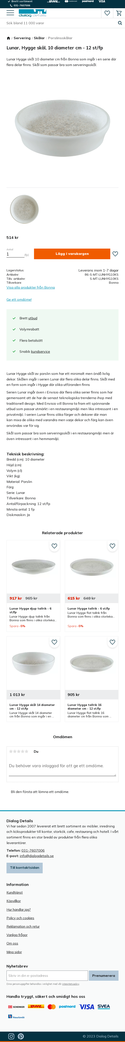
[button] (10, 13)
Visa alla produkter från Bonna (30, 287)
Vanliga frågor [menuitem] (17, 935)
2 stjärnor (15, 751)
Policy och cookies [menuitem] (20, 918)
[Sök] (120, 23)
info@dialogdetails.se (37, 856)
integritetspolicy (70, 983)
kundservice (40, 351)
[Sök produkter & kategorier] (60, 23)
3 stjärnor (19, 751)
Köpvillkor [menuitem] (13, 901)
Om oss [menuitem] (12, 943)
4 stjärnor (22, 751)
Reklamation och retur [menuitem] (23, 926)
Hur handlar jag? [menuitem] (18, 910)
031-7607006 (33, 850)
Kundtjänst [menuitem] (14, 892)
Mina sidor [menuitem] (14, 952)
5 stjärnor (26, 751)
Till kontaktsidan (24, 867)
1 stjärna (11, 751)
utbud (32, 318)
